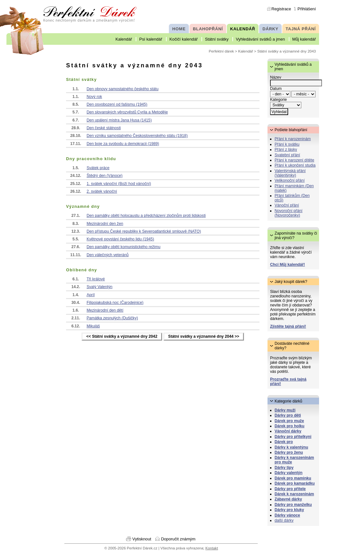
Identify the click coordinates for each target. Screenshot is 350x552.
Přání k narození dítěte (294, 160)
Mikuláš (93, 326)
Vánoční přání (287, 205)
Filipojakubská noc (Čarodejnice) (115, 302)
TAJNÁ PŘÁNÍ (301, 28)
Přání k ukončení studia (295, 165)
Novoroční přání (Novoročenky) (289, 213)
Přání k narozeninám (293, 139)
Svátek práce (98, 168)
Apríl (91, 295)
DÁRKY (270, 28)
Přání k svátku (287, 144)
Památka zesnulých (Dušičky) (112, 318)
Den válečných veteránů (108, 255)
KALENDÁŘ (242, 28)
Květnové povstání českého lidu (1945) (120, 239)
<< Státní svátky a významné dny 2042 (121, 336)
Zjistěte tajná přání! (288, 326)
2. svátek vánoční (102, 191)
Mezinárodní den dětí (105, 310)
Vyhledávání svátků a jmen (260, 39)
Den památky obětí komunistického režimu (123, 247)
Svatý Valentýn (99, 287)
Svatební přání (287, 155)
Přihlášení (306, 8)
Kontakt (211, 548)
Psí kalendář (150, 39)
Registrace (281, 8)
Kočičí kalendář (184, 39)
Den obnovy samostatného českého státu (123, 89)
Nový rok (94, 96)
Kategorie (278, 99)
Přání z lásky (286, 149)
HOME (179, 28)
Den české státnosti (104, 128)
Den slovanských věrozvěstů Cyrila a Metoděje (127, 112)
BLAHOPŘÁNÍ (208, 28)
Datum (276, 88)
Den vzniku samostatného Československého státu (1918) (137, 135)
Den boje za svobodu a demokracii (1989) (123, 143)
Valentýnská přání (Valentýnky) (290, 173)
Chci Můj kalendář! (287, 264)
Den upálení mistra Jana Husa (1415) (119, 120)
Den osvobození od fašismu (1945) (117, 104)
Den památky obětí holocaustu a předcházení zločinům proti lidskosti (146, 215)
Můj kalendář (304, 39)
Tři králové (96, 279)
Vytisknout (141, 539)
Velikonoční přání (290, 180)
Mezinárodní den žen (105, 223)
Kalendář (123, 39)
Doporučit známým (178, 539)
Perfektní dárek (221, 51)
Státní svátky (216, 39)
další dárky (284, 520)
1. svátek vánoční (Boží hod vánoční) (119, 183)
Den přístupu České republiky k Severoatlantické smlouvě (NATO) (144, 231)
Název (275, 77)
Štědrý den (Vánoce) (105, 175)
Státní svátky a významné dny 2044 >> (203, 336)
